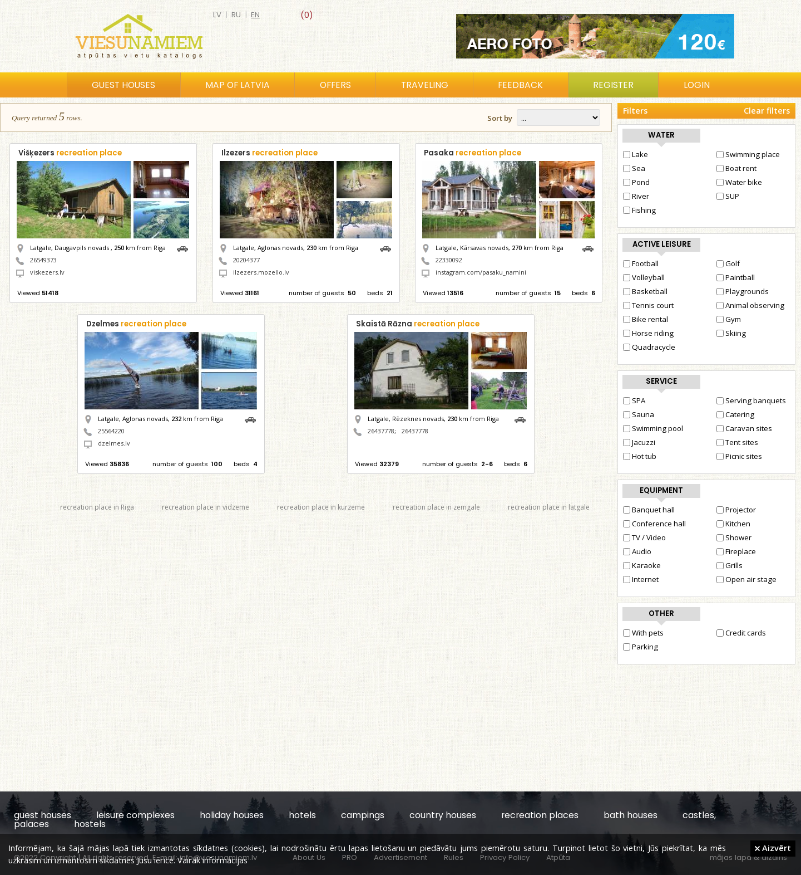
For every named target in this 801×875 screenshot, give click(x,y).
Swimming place (748, 154)
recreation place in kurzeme (321, 507)
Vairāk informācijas (212, 860)
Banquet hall (649, 510)
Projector (736, 510)
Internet (641, 579)
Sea (634, 168)
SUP (727, 196)
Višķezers (70, 153)
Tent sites (737, 442)
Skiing (731, 333)
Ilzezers (269, 153)
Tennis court (648, 305)
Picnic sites (739, 456)
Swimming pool (653, 428)
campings (362, 815)
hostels (90, 824)
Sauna (638, 414)
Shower (733, 537)
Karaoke (642, 565)
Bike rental (645, 319)
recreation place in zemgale (436, 507)
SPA (634, 400)
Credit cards (741, 633)
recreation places (539, 815)
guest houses (42, 815)
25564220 (111, 431)
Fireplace (736, 551)
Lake (635, 154)
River (636, 196)
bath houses (630, 815)
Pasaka (472, 153)
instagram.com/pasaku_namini (481, 272)
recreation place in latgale (549, 507)
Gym (728, 319)
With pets (643, 633)
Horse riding (648, 333)
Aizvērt (773, 847)
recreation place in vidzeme (205, 507)
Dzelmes (136, 324)
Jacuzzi (639, 442)
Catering (735, 414)
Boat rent (736, 168)
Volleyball (644, 277)
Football (641, 263)
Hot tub (639, 456)
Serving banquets (751, 400)
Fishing (639, 210)
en (255, 14)
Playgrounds (742, 291)
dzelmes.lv (114, 443)
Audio (637, 551)
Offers (335, 85)
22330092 (449, 260)
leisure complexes (135, 815)
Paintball (735, 277)
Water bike (739, 182)
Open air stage (746, 579)
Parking (640, 647)
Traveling (424, 85)
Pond (636, 182)
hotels (302, 815)
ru (236, 14)
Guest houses (123, 85)
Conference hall (654, 524)
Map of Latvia (237, 85)
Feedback (520, 85)
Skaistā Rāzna (417, 324)
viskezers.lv (47, 272)
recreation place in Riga (97, 507)
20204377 (246, 260)
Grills (729, 565)
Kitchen (733, 524)
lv (217, 14)
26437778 (381, 431)
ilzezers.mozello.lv (261, 272)
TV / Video (644, 537)
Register (613, 85)
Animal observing (750, 305)
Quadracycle (649, 347)
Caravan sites (744, 428)
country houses (442, 815)
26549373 (43, 260)
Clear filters (767, 110)
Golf (728, 263)
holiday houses (232, 815)
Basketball (645, 291)
